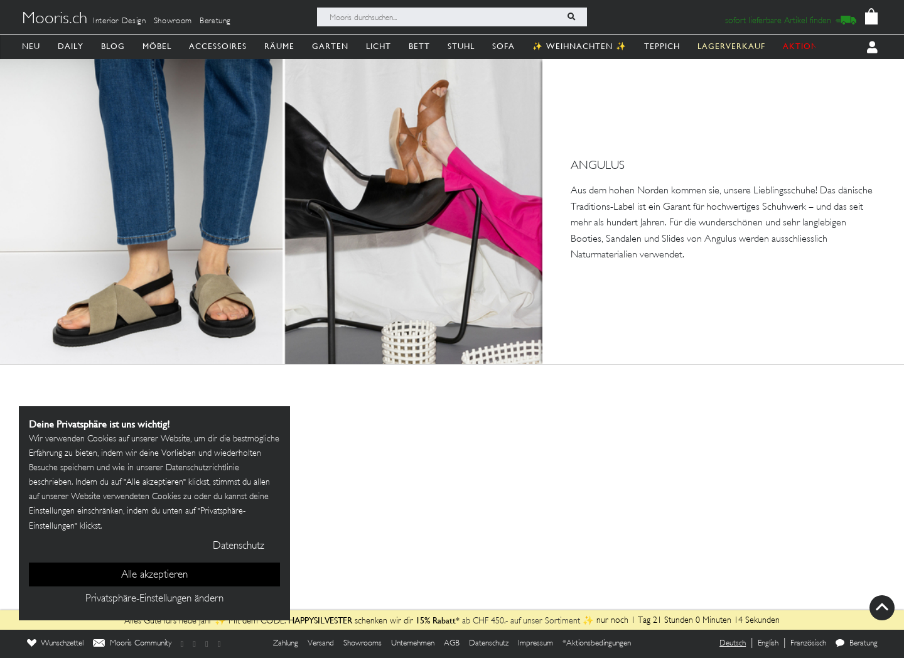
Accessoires (218, 46)
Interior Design (119, 21)
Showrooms (362, 643)
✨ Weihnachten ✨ (579, 46)
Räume (279, 46)
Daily (70, 46)
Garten (330, 46)
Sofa (503, 46)
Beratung (215, 21)
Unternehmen (412, 643)
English (768, 643)
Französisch (808, 643)
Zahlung (285, 643)
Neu (31, 46)
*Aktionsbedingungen (596, 643)
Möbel (157, 46)
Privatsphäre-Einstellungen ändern (154, 599)
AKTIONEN (806, 46)
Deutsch (732, 643)
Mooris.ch (54, 19)
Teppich (662, 46)
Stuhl (461, 46)
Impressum (535, 643)
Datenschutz (488, 643)
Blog (113, 46)
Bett (419, 46)
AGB (452, 643)
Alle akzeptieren (154, 575)
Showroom (173, 21)
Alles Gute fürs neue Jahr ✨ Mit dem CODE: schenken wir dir (270, 621)
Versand (321, 643)
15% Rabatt (436, 620)
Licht (378, 46)
